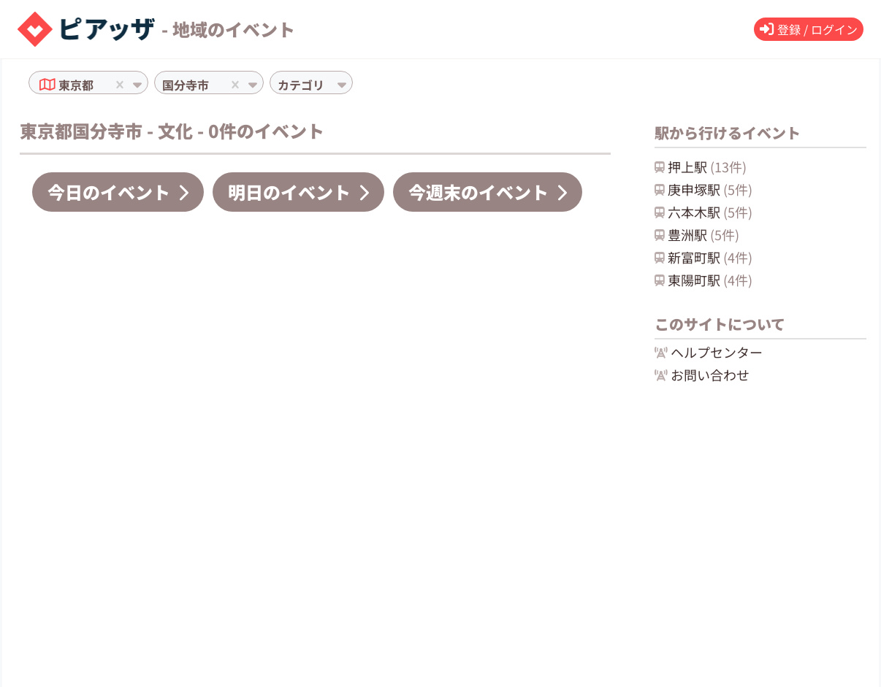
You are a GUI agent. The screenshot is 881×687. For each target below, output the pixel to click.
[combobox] (97, 84)
